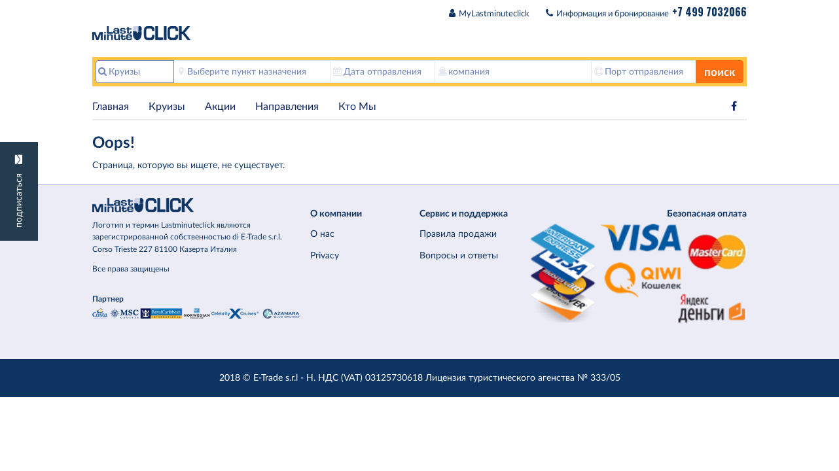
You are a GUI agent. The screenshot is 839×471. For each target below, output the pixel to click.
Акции (220, 106)
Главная (110, 106)
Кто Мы (357, 106)
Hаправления (287, 106)
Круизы (167, 106)
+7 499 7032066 (709, 12)
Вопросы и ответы (459, 255)
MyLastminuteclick (494, 14)
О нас (322, 234)
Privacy (324, 255)
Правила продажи (458, 234)
